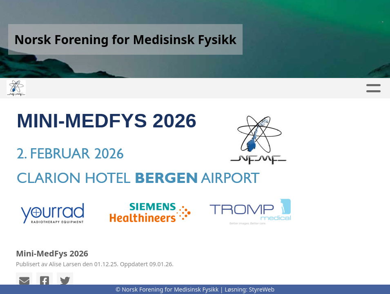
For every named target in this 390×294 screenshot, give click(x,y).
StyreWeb (262, 289)
